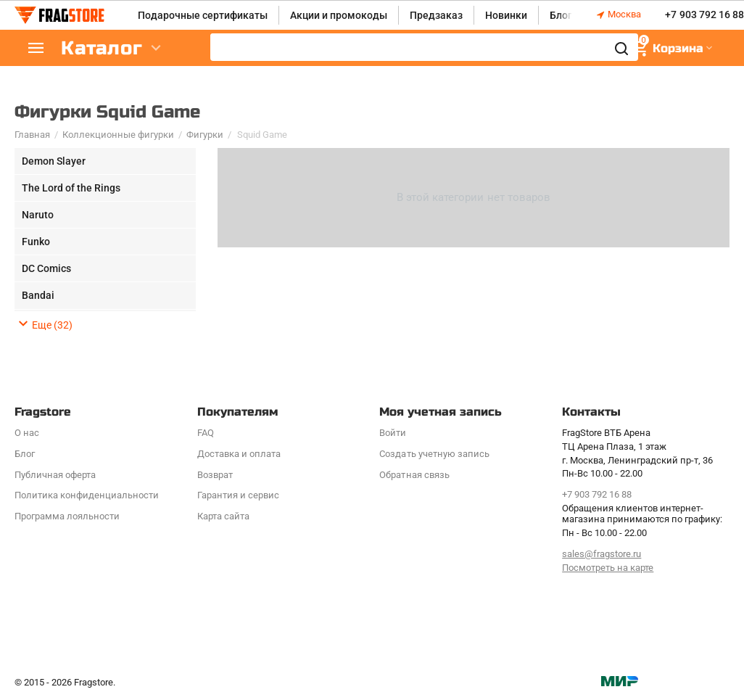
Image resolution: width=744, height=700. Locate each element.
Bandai (38, 295)
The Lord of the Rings (71, 188)
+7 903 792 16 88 (704, 15)
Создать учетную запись (434, 453)
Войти (392, 432)
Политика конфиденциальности (87, 495)
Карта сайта (223, 516)
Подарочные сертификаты (203, 15)
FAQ (205, 432)
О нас (27, 432)
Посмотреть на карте (607, 567)
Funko (36, 241)
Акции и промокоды (338, 15)
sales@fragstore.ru (601, 553)
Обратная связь (414, 474)
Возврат (215, 474)
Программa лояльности (67, 516)
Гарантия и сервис (238, 495)
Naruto (38, 215)
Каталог (101, 48)
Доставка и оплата (239, 453)
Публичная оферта (55, 474)
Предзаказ (436, 15)
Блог (561, 15)
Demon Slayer (54, 161)
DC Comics (46, 268)
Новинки (506, 15)
